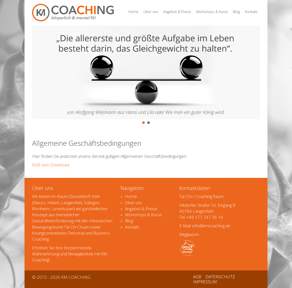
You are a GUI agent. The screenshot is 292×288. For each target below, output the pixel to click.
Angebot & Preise (177, 11)
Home (133, 11)
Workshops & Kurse (212, 11)
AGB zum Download (50, 165)
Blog (236, 11)
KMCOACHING (73, 12)
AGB (197, 276)
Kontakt (251, 11)
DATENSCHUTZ (220, 276)
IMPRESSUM (205, 281)
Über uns (150, 11)
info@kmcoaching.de (211, 226)
